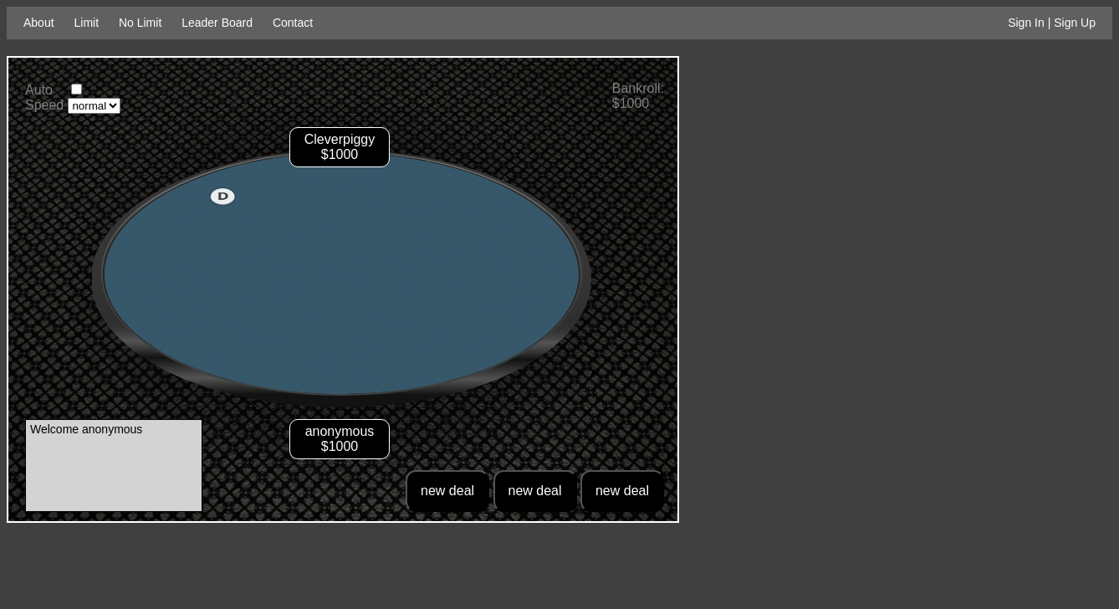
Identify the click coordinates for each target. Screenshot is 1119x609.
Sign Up (1075, 22)
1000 (344, 446)
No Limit (140, 22)
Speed (44, 105)
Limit (86, 22)
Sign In (1026, 22)
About (38, 22)
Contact (293, 22)
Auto (39, 90)
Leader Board (217, 22)
